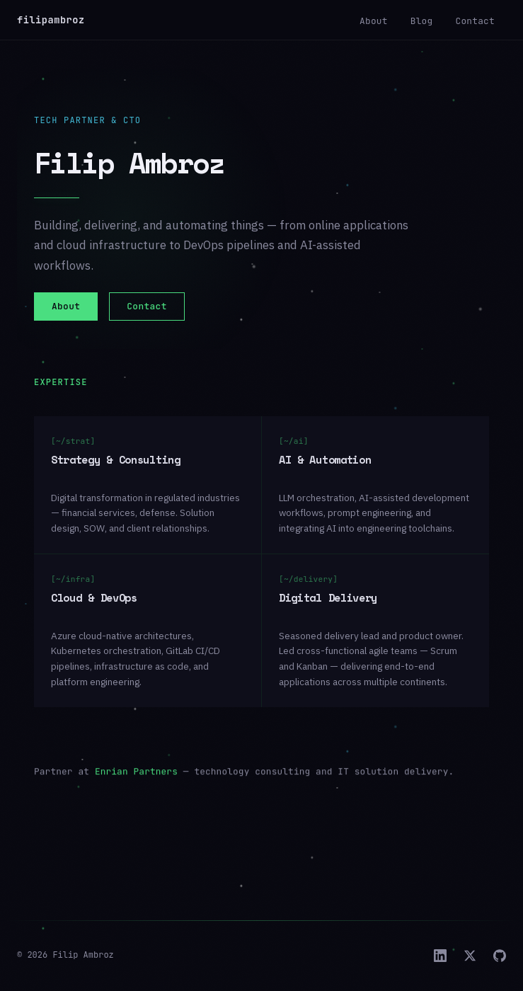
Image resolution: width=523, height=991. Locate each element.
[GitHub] (499, 955)
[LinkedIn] (440, 955)
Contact (475, 21)
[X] (470, 955)
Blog (421, 21)
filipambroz (51, 19)
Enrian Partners (136, 784)
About (374, 21)
